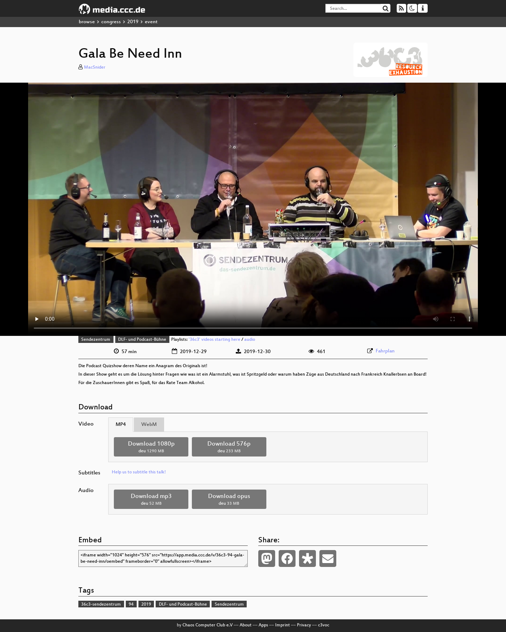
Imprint (282, 625)
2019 (132, 22)
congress (111, 22)
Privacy (304, 625)
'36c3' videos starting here (214, 339)
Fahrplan (385, 351)
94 (131, 604)
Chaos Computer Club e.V (207, 625)
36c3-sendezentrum (101, 604)
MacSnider (94, 67)
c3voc (323, 625)
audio (249, 339)
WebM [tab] (149, 425)
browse (87, 22)
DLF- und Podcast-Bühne (142, 339)
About (246, 625)
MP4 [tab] (121, 425)
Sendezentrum (95, 339)
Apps (263, 625)
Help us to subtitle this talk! (139, 472)
